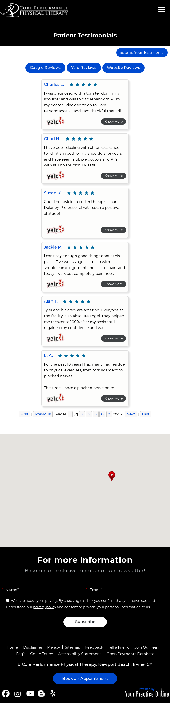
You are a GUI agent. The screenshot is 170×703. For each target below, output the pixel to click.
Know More (113, 122)
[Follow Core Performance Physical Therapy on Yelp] (53, 693)
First (24, 414)
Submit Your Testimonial (142, 52)
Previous (43, 414)
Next (131, 414)
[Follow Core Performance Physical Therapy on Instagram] (17, 693)
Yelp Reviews (83, 68)
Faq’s (20, 654)
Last (146, 414)
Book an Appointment (85, 678)
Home (12, 647)
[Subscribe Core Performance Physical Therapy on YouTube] (29, 693)
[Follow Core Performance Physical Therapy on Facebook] (5, 693)
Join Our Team (147, 647)
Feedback (94, 647)
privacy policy (44, 607)
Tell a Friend (119, 647)
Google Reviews (45, 68)
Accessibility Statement (79, 654)
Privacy (53, 647)
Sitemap (72, 647)
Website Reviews (123, 68)
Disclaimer (32, 647)
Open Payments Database (131, 654)
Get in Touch (41, 654)
